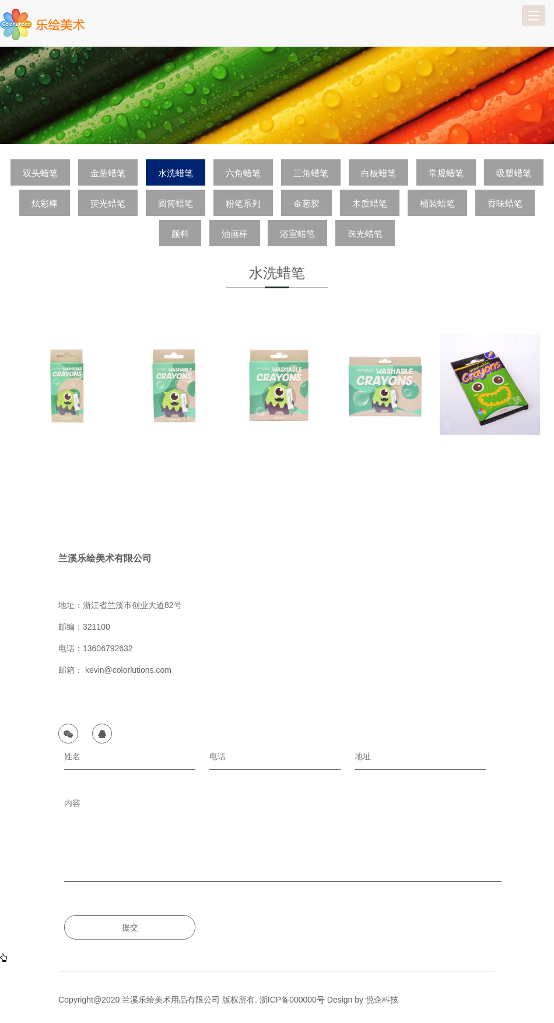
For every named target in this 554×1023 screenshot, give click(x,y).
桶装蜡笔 (437, 203)
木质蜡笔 (369, 203)
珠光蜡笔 (365, 234)
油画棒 (235, 234)
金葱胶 (306, 203)
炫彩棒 (44, 203)
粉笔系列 (243, 203)
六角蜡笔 (243, 173)
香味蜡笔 (505, 203)
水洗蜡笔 (175, 173)
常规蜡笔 (446, 173)
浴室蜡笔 (297, 234)
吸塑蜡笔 (513, 173)
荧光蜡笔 (107, 203)
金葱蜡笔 (107, 173)
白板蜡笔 (378, 173)
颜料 (180, 234)
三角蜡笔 (310, 173)
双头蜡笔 (40, 173)
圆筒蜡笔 (175, 203)
